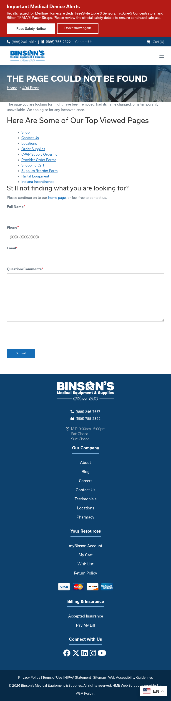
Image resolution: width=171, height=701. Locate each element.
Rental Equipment (35, 176)
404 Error (30, 88)
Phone (13, 227)
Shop (25, 132)
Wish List (85, 564)
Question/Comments (25, 269)
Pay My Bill (85, 625)
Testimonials (85, 499)
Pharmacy (85, 517)
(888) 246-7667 (21, 41)
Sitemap (99, 677)
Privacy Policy (29, 677)
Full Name (16, 207)
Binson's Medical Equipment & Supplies (51, 685)
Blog (86, 471)
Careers (85, 480)
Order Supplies (33, 149)
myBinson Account (85, 546)
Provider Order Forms (38, 160)
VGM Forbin (85, 693)
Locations (29, 143)
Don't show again (77, 28)
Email (12, 248)
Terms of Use (52, 677)
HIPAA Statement (77, 677)
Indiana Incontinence (37, 182)
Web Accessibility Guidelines (130, 677)
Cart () (155, 42)
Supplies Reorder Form (39, 171)
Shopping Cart (32, 165)
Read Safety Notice (31, 28)
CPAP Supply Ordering (39, 154)
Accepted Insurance (85, 616)
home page (57, 198)
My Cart (86, 555)
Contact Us (83, 41)
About (85, 462)
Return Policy (85, 573)
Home (12, 88)
